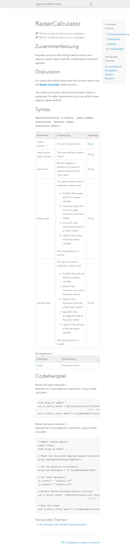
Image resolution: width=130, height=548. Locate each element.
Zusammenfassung (119, 34)
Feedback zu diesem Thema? (83, 542)
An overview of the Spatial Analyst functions (62, 524)
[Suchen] (91, 4)
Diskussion (114, 39)
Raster (91, 143)
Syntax (112, 44)
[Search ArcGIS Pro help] (62, 4)
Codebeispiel (116, 49)
